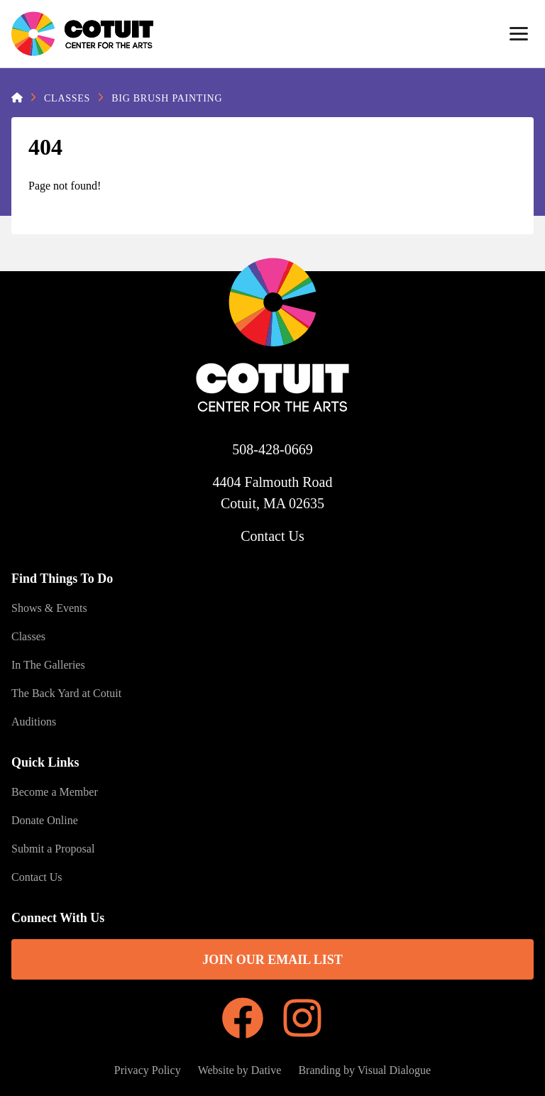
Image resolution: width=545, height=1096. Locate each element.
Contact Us (272, 536)
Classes (67, 98)
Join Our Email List (272, 960)
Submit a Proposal (52, 849)
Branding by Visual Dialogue (364, 1070)
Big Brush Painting (166, 98)
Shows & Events (49, 608)
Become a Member (54, 792)
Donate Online (44, 820)
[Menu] (519, 34)
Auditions (33, 722)
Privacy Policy (147, 1070)
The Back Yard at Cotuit (66, 693)
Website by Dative (240, 1070)
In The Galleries (48, 665)
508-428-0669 (272, 449)
